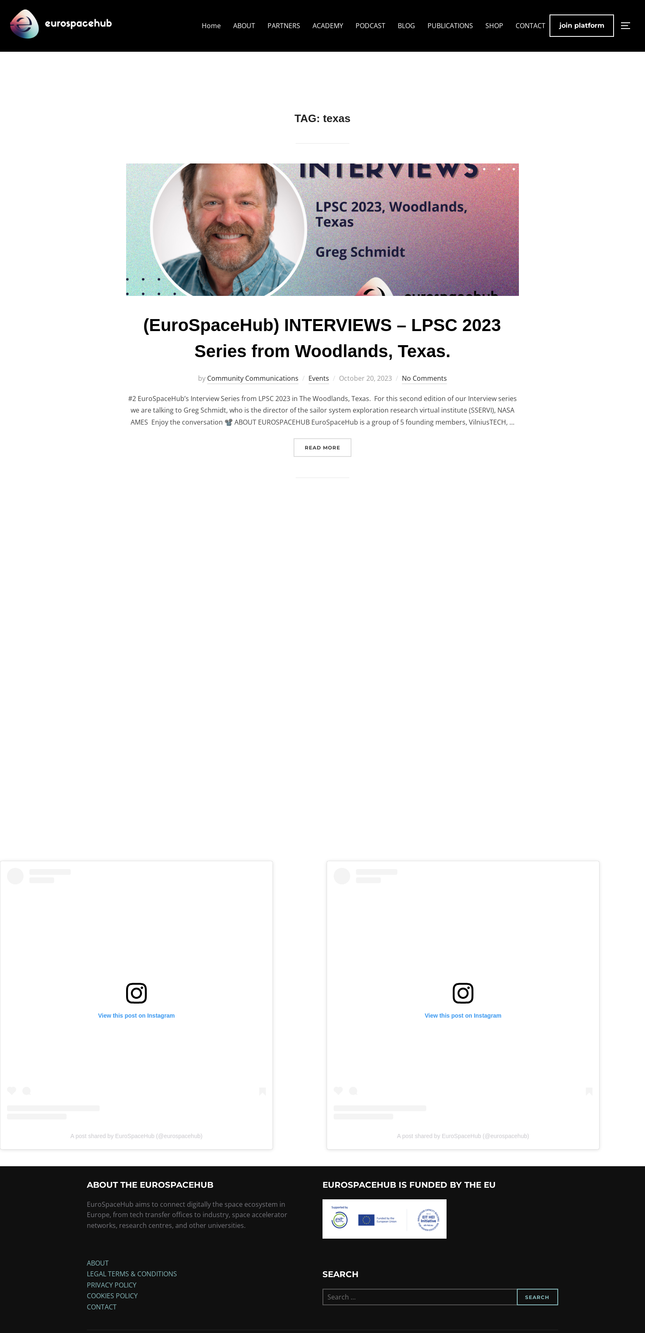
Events (318, 392)
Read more (328, 461)
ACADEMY (328, 25)
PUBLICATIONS (450, 25)
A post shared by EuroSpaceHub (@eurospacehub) (136, 1150)
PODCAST (370, 25)
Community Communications (253, 392)
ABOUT (244, 25)
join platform (581, 25)
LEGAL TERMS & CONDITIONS (132, 1288)
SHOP (494, 25)
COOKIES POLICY (112, 1310)
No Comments (424, 392)
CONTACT (530, 25)
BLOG (406, 25)
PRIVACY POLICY (111, 1299)
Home (211, 25)
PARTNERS (284, 25)
